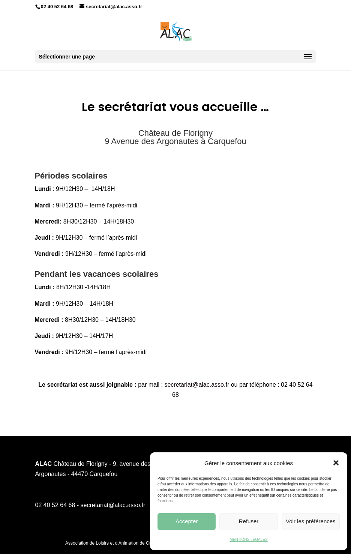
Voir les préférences (311, 521)
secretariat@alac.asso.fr (197, 384)
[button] (336, 463)
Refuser (249, 521)
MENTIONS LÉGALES (248, 539)
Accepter (187, 521)
